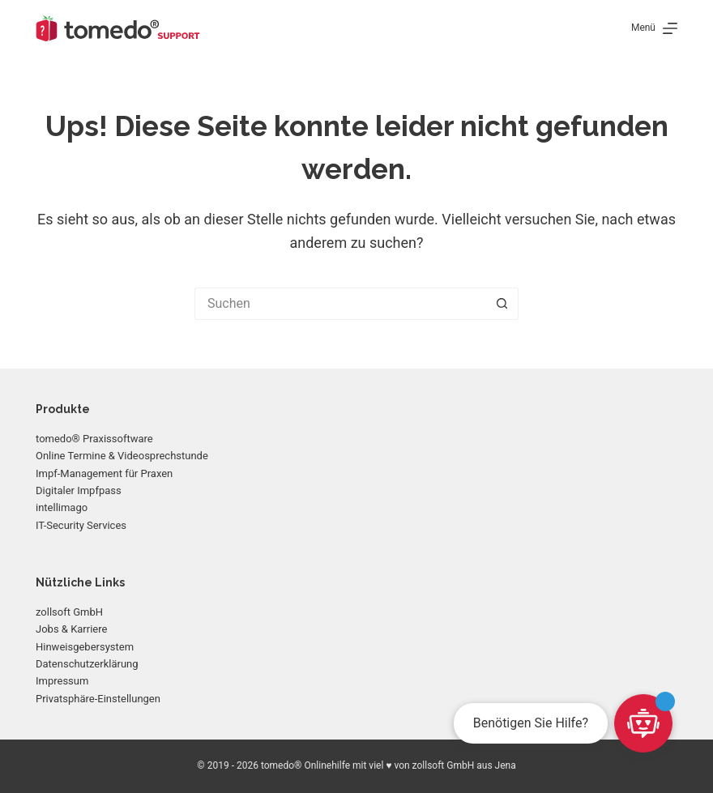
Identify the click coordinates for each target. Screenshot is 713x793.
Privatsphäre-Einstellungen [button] (98, 699)
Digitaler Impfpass (79, 490)
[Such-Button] (502, 304)
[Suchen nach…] (340, 304)
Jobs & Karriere (71, 629)
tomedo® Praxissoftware (94, 439)
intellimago (62, 507)
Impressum (62, 681)
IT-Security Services (81, 525)
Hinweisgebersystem (85, 647)
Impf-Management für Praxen (104, 473)
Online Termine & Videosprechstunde (122, 456)
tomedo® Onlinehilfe (305, 765)
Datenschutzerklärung (87, 664)
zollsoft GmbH (69, 612)
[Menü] (654, 28)
